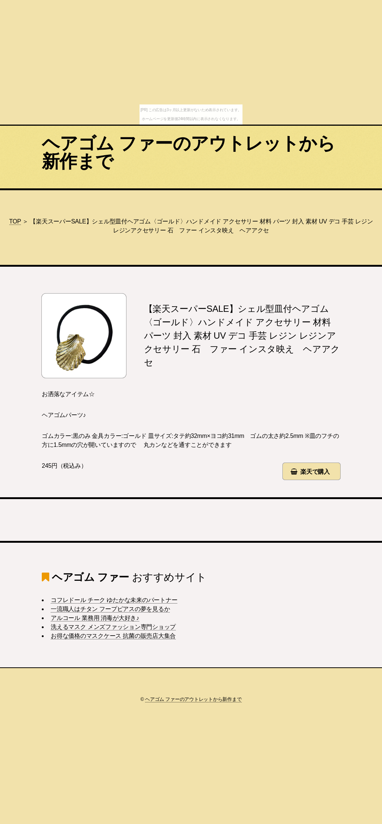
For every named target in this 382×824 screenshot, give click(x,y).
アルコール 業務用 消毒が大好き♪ (95, 618)
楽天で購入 (315, 472)
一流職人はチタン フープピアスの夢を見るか (110, 609)
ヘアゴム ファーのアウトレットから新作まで (188, 152)
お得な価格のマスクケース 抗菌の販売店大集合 (113, 636)
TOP (15, 221)
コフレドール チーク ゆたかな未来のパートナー (114, 600)
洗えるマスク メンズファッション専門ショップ (113, 627)
